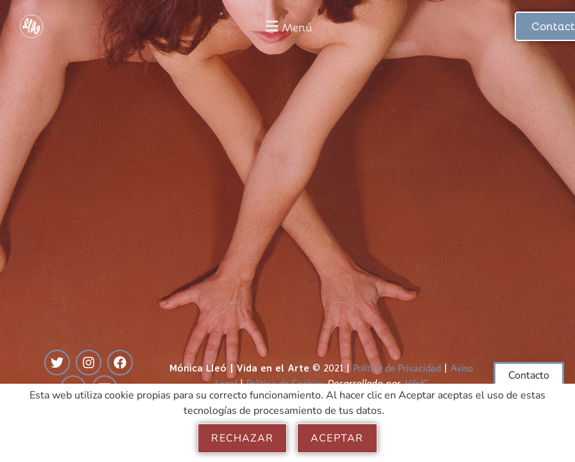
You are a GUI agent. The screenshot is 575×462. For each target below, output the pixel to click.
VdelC (415, 383)
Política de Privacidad (397, 367)
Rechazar (242, 438)
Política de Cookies (285, 383)
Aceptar (337, 438)
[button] (287, 26)
